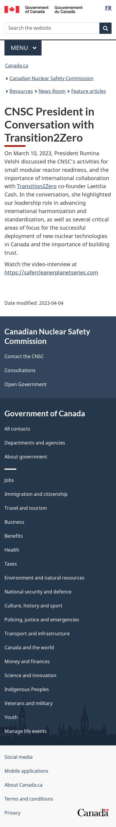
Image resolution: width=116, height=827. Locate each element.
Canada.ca (16, 65)
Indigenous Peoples (26, 689)
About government (25, 456)
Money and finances (27, 661)
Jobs (9, 480)
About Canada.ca (23, 785)
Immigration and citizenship (36, 494)
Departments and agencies (34, 442)
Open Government (25, 384)
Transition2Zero (37, 186)
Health (11, 550)
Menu (24, 48)
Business (14, 522)
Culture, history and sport (33, 605)
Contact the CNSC (24, 356)
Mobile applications (26, 771)
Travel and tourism (25, 508)
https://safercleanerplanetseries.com (51, 272)
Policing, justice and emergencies (41, 619)
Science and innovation (30, 675)
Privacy (12, 812)
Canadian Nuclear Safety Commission (51, 78)
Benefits (13, 536)
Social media (18, 757)
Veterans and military (28, 703)
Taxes (10, 564)
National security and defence (37, 591)
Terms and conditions (28, 799)
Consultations (20, 370)
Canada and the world (29, 647)
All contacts (17, 429)
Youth (11, 717)
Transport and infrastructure (37, 633)
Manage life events (25, 731)
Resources (21, 91)
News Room (52, 91)
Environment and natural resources (44, 577)
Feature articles (88, 91)
